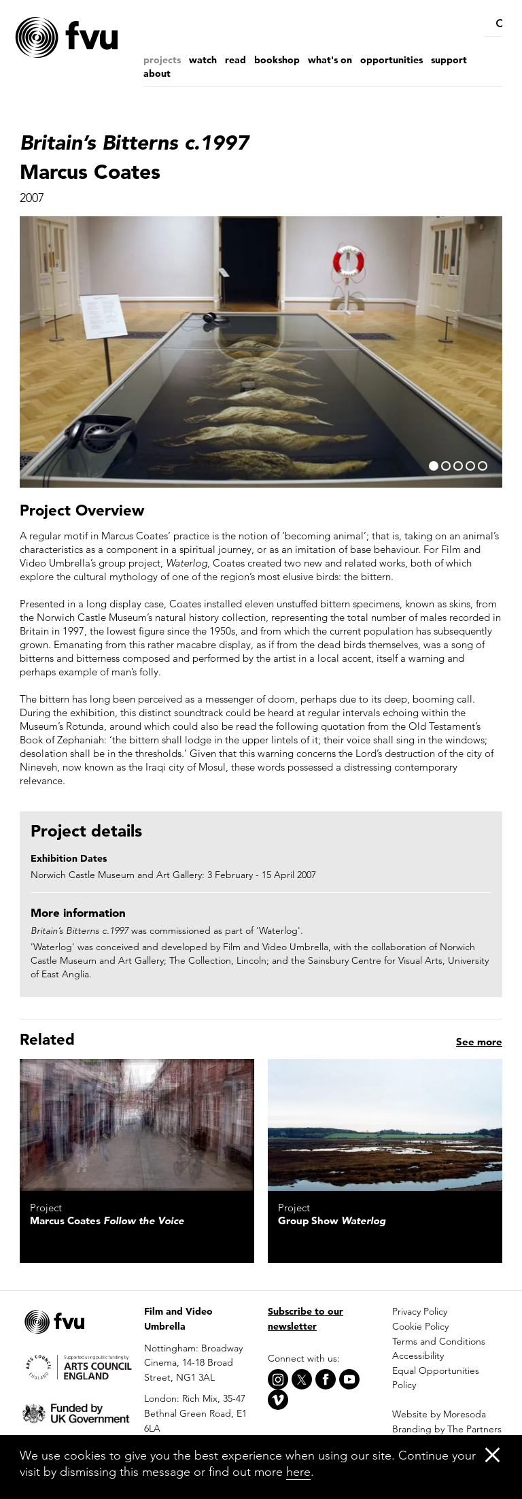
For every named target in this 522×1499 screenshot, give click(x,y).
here (298, 1471)
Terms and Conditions (438, 1341)
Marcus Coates (107, 1220)
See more (479, 1041)
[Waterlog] (385, 1125)
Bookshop (277, 60)
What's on (330, 60)
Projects (162, 60)
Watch (203, 60)
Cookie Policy (420, 1326)
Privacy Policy (419, 1311)
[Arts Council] (75, 1366)
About (157, 73)
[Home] (94, 37)
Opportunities (391, 60)
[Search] (496, 24)
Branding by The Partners (447, 1429)
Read (235, 60)
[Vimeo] (278, 1399)
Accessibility (418, 1355)
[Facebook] (325, 1379)
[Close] (492, 1454)
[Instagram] (278, 1379)
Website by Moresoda (439, 1414)
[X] (302, 1379)
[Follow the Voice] (137, 1125)
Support (449, 60)
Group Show (331, 1220)
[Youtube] (349, 1379)
